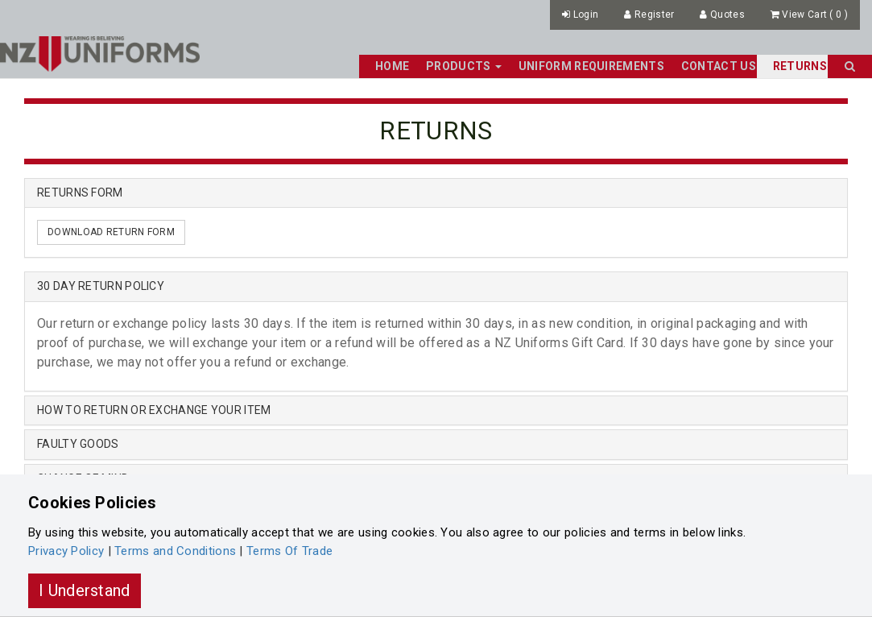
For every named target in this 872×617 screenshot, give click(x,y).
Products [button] (464, 66)
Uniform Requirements (591, 66)
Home (392, 66)
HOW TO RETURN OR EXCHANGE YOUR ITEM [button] (154, 410)
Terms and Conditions (175, 551)
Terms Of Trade (289, 551)
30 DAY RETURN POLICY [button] (100, 286)
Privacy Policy (66, 551)
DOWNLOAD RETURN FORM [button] (111, 232)
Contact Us (718, 66)
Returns (800, 66)
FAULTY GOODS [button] (78, 443)
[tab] (436, 286)
